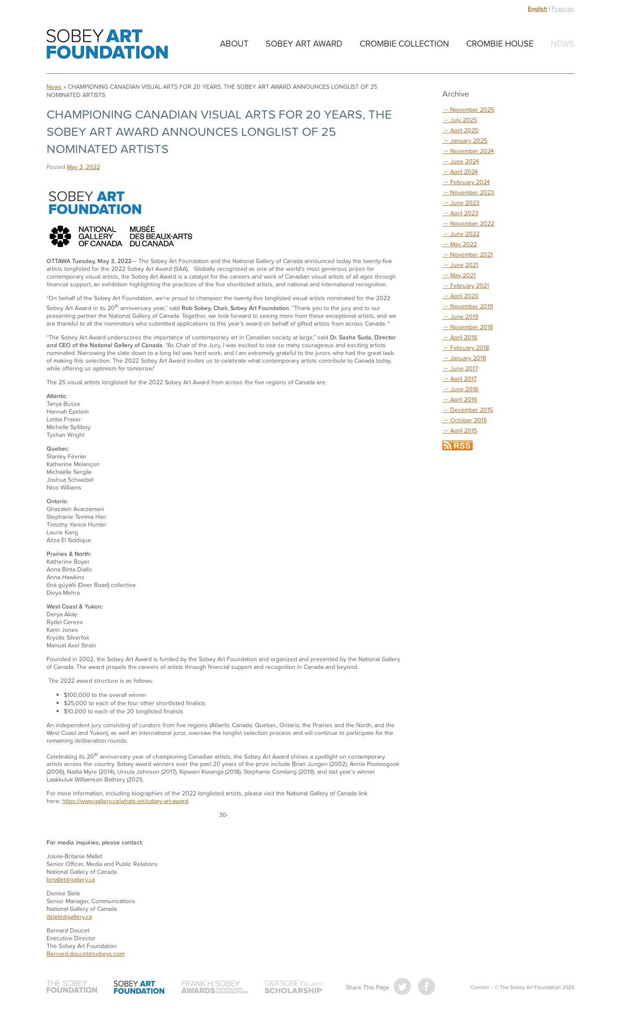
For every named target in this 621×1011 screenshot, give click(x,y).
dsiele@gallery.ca (69, 916)
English (537, 8)
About (234, 43)
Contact (480, 987)
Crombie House (499, 43)
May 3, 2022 (83, 167)
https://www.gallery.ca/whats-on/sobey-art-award (125, 801)
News (562, 43)
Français (563, 8)
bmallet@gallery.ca (71, 879)
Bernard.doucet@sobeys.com (86, 953)
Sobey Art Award (304, 43)
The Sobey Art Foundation (107, 44)
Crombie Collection (404, 43)
